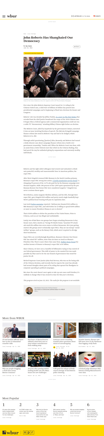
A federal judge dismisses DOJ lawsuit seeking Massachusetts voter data (90, 370)
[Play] (54, 347)
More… (36, 291)
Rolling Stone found (68, 242)
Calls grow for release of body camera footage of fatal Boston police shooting (64, 370)
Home (25, 33)
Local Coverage (31, 33)
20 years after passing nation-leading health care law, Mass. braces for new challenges (38, 370)
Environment (82, 346)
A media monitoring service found (65, 181)
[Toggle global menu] (3, 16)
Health (30, 375)
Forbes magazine (37, 204)
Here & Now (22, 415)
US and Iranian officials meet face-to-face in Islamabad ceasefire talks (12, 341)
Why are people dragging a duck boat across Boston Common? (11, 370)
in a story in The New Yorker (66, 117)
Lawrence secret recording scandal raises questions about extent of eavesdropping (64, 341)
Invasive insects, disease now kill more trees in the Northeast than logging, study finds (90, 341)
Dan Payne (29, 46)
